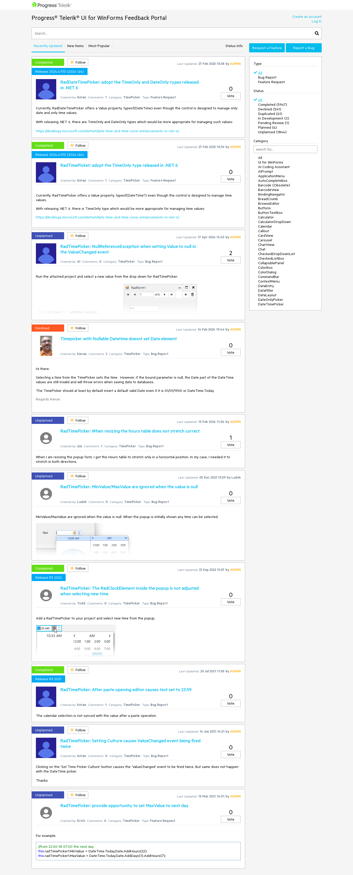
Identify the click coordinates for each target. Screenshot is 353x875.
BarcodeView (268, 189)
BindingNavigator (271, 194)
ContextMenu (269, 281)
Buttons (264, 208)
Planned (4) (267, 127)
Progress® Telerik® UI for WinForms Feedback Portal (99, 17)
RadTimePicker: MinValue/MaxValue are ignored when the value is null (129, 486)
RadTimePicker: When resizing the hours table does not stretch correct (130, 431)
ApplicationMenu (271, 176)
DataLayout (267, 295)
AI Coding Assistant (274, 167)
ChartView (266, 244)
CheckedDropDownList (276, 253)
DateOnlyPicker (270, 299)
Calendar (265, 226)
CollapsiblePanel (271, 263)
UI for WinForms (270, 162)
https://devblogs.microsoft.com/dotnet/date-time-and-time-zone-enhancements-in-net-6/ (107, 131)
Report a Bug (303, 48)
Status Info (234, 45)
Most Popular (99, 45)
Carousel (265, 240)
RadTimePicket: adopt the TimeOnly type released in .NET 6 (119, 165)
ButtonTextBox (270, 212)
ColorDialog (267, 272)
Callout (263, 231)
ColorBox (265, 267)
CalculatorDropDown (274, 221)
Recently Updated (48, 45)
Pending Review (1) (273, 123)
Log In (317, 21)
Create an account (307, 16)
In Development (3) (273, 118)
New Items (75, 45)
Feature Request (271, 82)
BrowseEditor (268, 203)
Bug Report (267, 77)
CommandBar (268, 276)
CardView (265, 235)
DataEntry (266, 286)
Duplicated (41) (270, 113)
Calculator (266, 217)
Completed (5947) (272, 104)
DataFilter (265, 290)
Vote (230, 96)
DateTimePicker (271, 304)
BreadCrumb (268, 199)
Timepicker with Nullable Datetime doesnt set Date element (118, 338)
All (260, 72)
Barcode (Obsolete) (274, 185)
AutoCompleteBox (272, 180)
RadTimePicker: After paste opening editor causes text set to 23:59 (126, 689)
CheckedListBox (271, 258)
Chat (261, 249)
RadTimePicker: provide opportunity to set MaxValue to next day (124, 805)
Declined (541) (269, 109)
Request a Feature (267, 48)
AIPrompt (265, 171)
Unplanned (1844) (272, 132)
